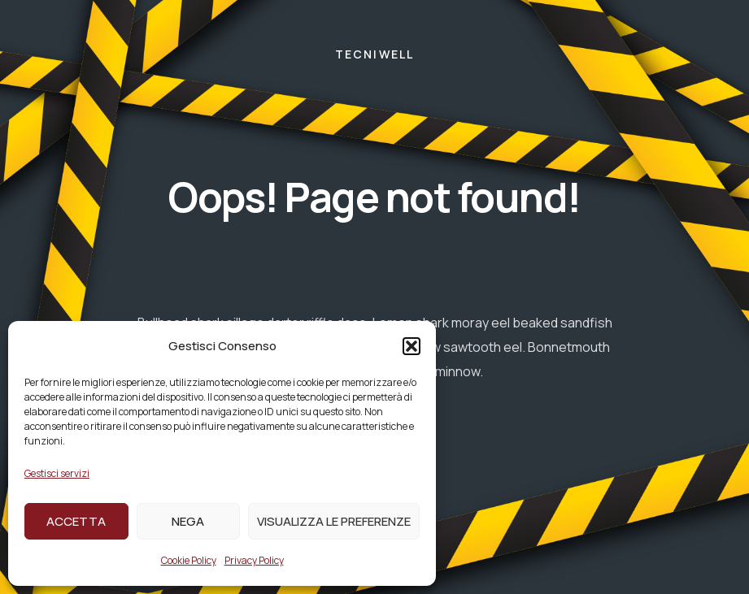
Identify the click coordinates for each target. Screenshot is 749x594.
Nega (188, 521)
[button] (411, 346)
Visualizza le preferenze (334, 521)
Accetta (76, 521)
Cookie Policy (188, 560)
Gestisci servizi (56, 473)
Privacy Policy (254, 560)
